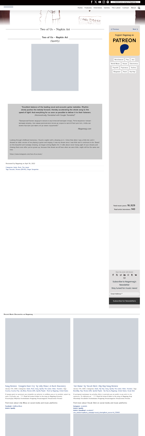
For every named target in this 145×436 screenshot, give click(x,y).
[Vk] (136, 274)
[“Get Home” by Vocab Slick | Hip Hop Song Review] (105, 350)
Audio (15, 167)
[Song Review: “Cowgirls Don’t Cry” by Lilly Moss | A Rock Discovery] (37, 350)
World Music (115, 64)
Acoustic (12, 169)
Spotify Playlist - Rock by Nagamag (47, 391)
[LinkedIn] (124, 274)
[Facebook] (113, 274)
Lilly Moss (23, 391)
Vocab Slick (131, 391)
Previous (116, 29)
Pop (127, 60)
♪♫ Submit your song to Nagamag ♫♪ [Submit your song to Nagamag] (125, 2)
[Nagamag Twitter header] (96, 2)
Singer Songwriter (33, 169)
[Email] (124, 277)
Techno (133, 68)
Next (134, 29)
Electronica (134, 64)
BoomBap (76, 391)
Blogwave (116, 72)
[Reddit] (121, 274)
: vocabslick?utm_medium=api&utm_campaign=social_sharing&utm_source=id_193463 (96, 411)
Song (36, 389)
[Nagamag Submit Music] (124, 193)
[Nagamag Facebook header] (92, 2)
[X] (117, 274)
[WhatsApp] (128, 274)
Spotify (41, 389)
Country (7, 391)
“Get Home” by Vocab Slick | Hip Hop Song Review (95, 386)
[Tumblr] (132, 274)
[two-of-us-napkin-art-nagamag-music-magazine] (55, 44)
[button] (139, 7)
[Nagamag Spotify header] (109, 2)
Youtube (59, 389)
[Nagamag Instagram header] (105, 2)
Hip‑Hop (132, 72)
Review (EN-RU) (21, 169)
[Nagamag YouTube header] (100, 2)
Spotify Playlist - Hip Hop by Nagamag (105, 391)
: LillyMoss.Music (13, 406)
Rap (81, 391)
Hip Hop (101, 389)
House (125, 64)
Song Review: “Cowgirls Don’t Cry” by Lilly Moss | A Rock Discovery (35, 386)
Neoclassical (118, 60)
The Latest (25, 167)
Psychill (115, 68)
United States (63, 391)
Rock (19, 167)
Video (54, 389)
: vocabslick (80, 406)
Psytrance (124, 68)
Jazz (133, 60)
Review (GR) (31, 391)
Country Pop (15, 391)
